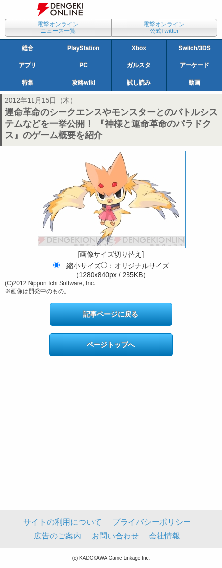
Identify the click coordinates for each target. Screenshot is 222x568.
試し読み (139, 82)
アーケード (194, 65)
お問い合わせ (115, 536)
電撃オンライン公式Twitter (164, 27)
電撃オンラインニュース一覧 (58, 27)
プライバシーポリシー (151, 522)
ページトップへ (111, 345)
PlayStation (83, 48)
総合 (27, 48)
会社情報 (164, 536)
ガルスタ (139, 65)
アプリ (27, 65)
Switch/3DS (194, 48)
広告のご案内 (57, 536)
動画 (194, 82)
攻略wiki (83, 82)
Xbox (139, 48)
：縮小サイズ (77, 265)
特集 (27, 82)
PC (83, 65)
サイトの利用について (62, 522)
